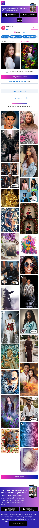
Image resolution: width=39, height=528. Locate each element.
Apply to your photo (19, 77)
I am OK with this (18, 523)
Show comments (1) (19, 91)
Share (34, 28)
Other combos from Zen (19, 98)
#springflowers (29, 37)
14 (23, 32)
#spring (5, 37)
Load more (19, 477)
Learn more (5, 521)
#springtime (16, 37)
